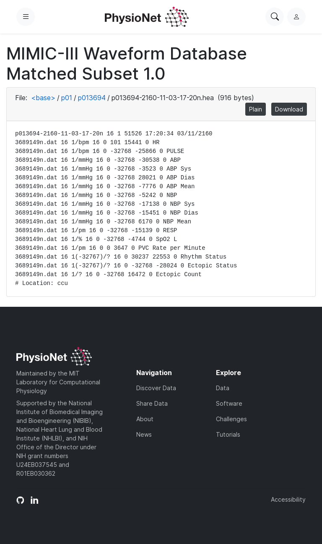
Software (229, 403)
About (144, 418)
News (144, 434)
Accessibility (288, 499)
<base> (43, 97)
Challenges (231, 418)
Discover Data (156, 387)
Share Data (152, 403)
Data (222, 387)
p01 (66, 97)
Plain (255, 109)
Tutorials (228, 434)
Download (289, 109)
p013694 (92, 97)
